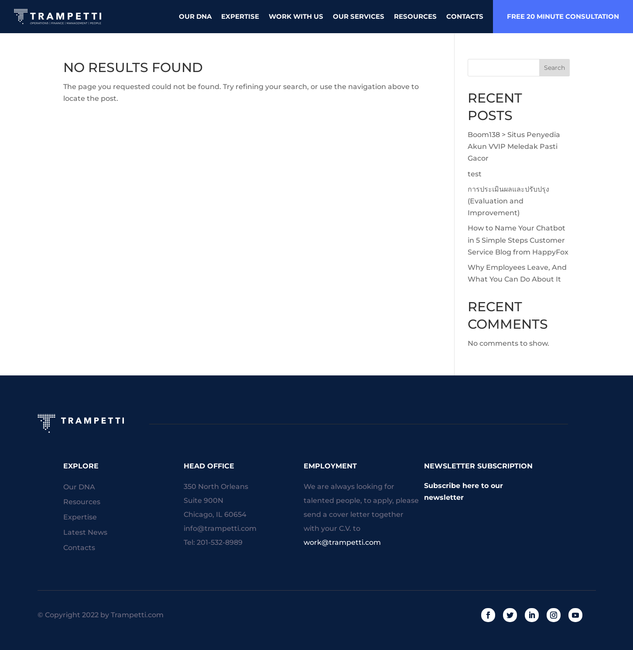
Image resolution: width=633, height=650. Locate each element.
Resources (415, 16)
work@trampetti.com (342, 542)
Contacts (464, 16)
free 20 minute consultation (563, 16)
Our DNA (195, 16)
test (475, 174)
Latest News (85, 533)
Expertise (240, 16)
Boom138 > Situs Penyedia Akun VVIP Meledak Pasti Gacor (514, 146)
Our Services (358, 16)
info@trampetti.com (220, 528)
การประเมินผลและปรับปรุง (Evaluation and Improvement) (508, 201)
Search (554, 68)
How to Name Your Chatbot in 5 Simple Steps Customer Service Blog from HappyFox (518, 240)
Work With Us (296, 16)
